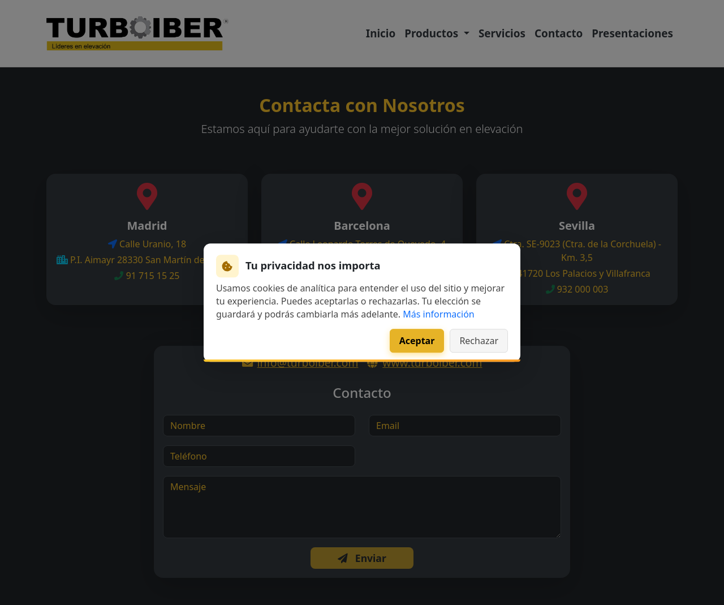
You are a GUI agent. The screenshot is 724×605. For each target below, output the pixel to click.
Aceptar (417, 340)
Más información (438, 314)
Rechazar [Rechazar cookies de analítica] (478, 340)
